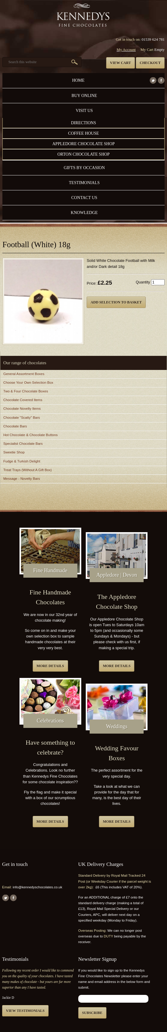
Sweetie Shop (14, 452)
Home (78, 80)
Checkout (150, 63)
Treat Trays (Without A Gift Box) (27, 470)
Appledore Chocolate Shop (83, 143)
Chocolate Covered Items (22, 400)
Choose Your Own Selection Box (28, 382)
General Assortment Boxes (23, 374)
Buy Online (84, 95)
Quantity (143, 282)
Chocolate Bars (15, 426)
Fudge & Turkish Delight (21, 461)
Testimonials (84, 182)
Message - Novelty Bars (21, 478)
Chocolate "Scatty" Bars (21, 417)
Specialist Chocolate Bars (23, 443)
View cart (120, 63)
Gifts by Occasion (84, 167)
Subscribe (92, 1013)
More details (50, 666)
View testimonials (25, 1011)
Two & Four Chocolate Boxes (25, 391)
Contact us (84, 197)
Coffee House (83, 133)
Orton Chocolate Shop (83, 154)
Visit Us (84, 110)
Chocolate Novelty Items (22, 408)
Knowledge (84, 212)
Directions (83, 122)
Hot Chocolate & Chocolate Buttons (30, 435)
